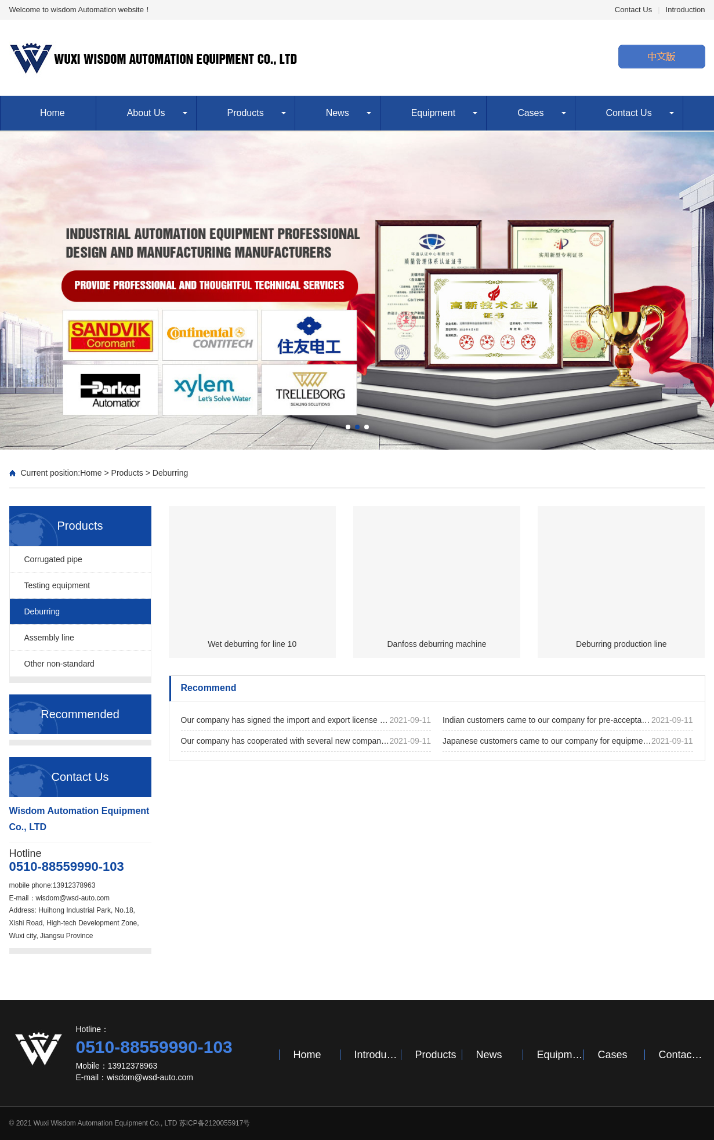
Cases (530, 113)
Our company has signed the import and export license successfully (306, 720)
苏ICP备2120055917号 (215, 1123)
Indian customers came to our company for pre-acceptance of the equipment (568, 720)
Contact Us (633, 9)
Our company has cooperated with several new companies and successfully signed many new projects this (306, 741)
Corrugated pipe (53, 559)
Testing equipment (57, 585)
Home (52, 113)
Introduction (685, 9)
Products (245, 113)
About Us (146, 113)
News (337, 113)
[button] (348, 427)
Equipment (433, 113)
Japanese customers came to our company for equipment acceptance (568, 741)
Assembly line (49, 637)
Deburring (170, 472)
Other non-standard (59, 663)
